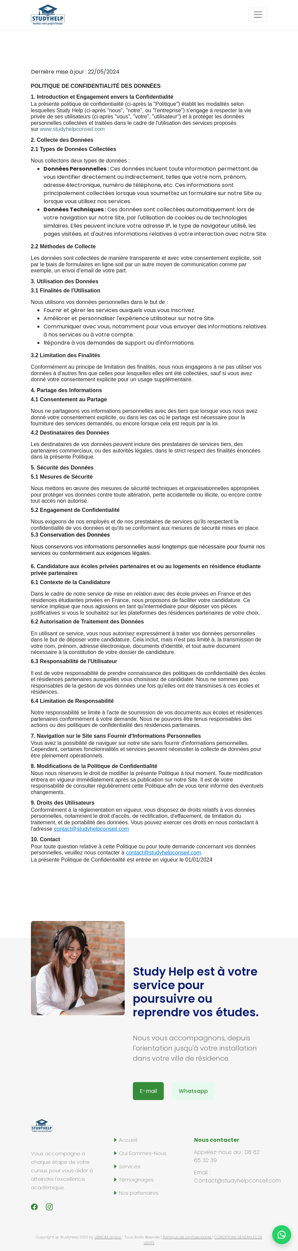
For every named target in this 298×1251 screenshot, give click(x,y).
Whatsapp (193, 1091)
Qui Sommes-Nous (139, 1153)
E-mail (148, 1091)
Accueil (124, 1139)
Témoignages (133, 1179)
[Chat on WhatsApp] (281, 1234)
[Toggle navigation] (257, 14)
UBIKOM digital (108, 1237)
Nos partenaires (135, 1192)
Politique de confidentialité (187, 1237)
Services (126, 1166)
